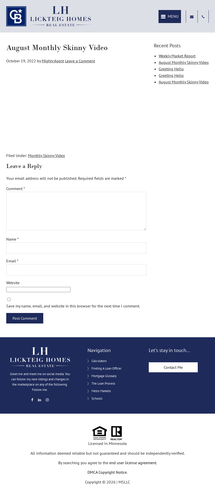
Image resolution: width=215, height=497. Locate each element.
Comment (15, 188)
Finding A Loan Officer (107, 368)
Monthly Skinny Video (46, 155)
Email (12, 260)
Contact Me (173, 367)
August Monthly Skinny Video (184, 62)
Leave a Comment (80, 60)
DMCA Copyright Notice (107, 472)
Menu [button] (173, 16)
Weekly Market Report (177, 55)
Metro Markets (101, 391)
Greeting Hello (171, 68)
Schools (97, 398)
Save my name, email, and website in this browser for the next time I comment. (73, 305)
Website (13, 282)
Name (12, 239)
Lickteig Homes (48, 16)
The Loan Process (103, 383)
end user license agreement (132, 462)
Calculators (99, 361)
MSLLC (124, 481)
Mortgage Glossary (104, 376)
